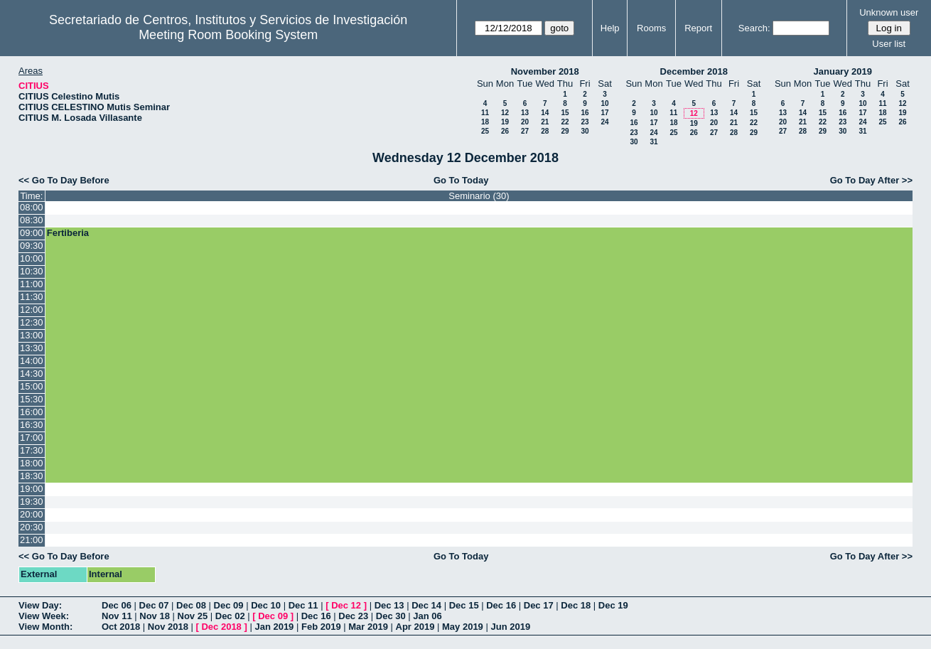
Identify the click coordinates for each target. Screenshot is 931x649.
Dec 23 (353, 616)
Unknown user (888, 12)
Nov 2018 (168, 626)
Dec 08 (191, 605)
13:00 (31, 335)
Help (610, 28)
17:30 (31, 450)
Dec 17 (539, 605)
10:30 (31, 271)
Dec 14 (426, 605)
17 (604, 113)
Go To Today (461, 180)
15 (565, 113)
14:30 (31, 373)
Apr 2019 (415, 626)
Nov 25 (193, 616)
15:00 (31, 386)
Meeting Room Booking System (228, 35)
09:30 (31, 245)
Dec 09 (229, 605)
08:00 (31, 207)
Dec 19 (613, 605)
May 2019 (462, 626)
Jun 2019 (510, 626)
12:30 (31, 322)
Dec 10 (266, 605)
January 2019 (843, 71)
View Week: (43, 616)
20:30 (31, 527)
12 (505, 113)
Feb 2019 (321, 626)
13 (525, 113)
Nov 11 (117, 616)
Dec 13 (389, 605)
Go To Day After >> (871, 180)
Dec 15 (464, 605)
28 (545, 131)
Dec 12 (346, 605)
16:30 (31, 424)
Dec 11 (303, 605)
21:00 (31, 540)
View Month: (45, 626)
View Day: (40, 605)
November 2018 (545, 71)
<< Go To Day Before (63, 180)
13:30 (31, 348)
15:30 (31, 399)
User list (888, 43)
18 (485, 122)
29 (565, 131)
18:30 (31, 476)
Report (698, 28)
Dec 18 (576, 605)
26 (505, 131)
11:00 (31, 284)
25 (485, 131)
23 (584, 122)
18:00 (31, 463)
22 (565, 122)
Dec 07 (154, 605)
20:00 (31, 514)
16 (584, 113)
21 (545, 122)
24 (604, 122)
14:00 (31, 360)
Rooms (651, 28)
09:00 (31, 232)
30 (584, 131)
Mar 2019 (368, 626)
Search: (754, 28)
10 (604, 103)
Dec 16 (501, 605)
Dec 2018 (221, 626)
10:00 (31, 258)
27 (525, 131)
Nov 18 (154, 616)
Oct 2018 (121, 626)
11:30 (31, 296)
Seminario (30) (478, 196)
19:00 (31, 488)
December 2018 (694, 71)
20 (525, 122)
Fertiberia (68, 232)
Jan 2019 (274, 626)
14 (545, 113)
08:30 (31, 220)
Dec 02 (230, 616)
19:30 (31, 501)
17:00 (31, 437)
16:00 (31, 412)
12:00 (31, 309)
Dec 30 (391, 616)
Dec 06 (116, 605)
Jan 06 (427, 616)
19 (505, 122)
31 (653, 142)
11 (485, 113)
